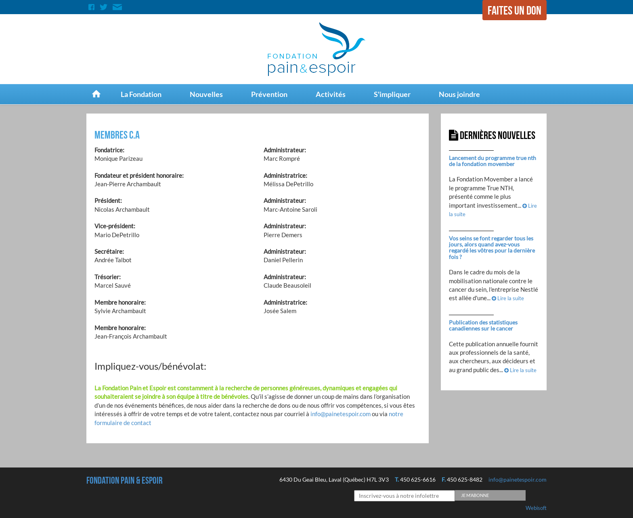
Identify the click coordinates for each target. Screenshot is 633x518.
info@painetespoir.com (340, 413)
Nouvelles (206, 94)
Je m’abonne (475, 495)
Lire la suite (508, 298)
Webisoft (536, 508)
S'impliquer (392, 94)
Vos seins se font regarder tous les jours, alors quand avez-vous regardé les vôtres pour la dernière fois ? (492, 247)
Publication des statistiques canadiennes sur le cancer (483, 325)
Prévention (269, 94)
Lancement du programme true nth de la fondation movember (492, 160)
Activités (331, 94)
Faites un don (514, 11)
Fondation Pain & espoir (124, 480)
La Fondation (141, 94)
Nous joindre (459, 94)
